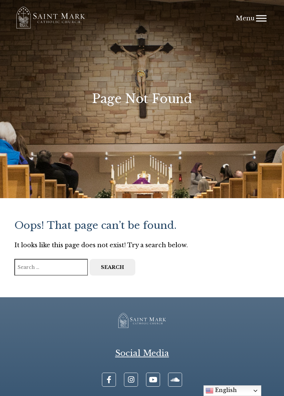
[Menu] (261, 18)
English (221, 391)
